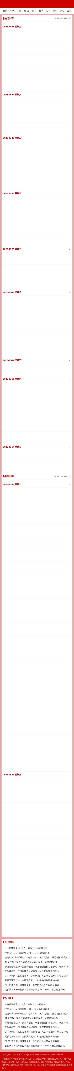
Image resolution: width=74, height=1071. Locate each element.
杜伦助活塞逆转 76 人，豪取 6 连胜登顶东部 (26, 948)
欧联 (62, 10)
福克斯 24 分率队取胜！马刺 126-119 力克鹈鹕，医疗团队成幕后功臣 (38, 957)
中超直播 (6, 37)
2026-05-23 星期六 (12, 229)
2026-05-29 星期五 (12, 330)
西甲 (41, 10)
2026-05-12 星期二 (12, 445)
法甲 (48, 10)
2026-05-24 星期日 (12, 269)
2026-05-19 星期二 (12, 128)
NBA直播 (6, 455)
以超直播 (6, 773)
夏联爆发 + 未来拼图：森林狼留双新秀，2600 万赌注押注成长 (35, 989)
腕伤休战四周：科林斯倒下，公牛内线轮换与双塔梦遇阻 (32, 984)
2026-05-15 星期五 (12, 26)
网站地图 (59, 1054)
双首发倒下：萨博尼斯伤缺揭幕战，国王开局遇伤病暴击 (32, 971)
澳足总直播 (7, 500)
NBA (12, 10)
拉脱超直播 (7, 667)
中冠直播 (6, 478)
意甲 (55, 10)
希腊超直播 (7, 717)
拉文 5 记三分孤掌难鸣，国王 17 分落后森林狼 (27, 952)
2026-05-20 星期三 (12, 178)
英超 (5, 10)
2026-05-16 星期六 (12, 88)
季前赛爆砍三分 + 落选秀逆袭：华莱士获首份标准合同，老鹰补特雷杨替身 (38, 966)
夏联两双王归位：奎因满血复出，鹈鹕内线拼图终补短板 (32, 980)
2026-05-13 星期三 (12, 707)
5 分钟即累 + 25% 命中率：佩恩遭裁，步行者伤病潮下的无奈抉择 (36, 975)
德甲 (33, 10)
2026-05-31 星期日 (12, 410)
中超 (19, 10)
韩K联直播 (7, 633)
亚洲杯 (70, 10)
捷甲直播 (6, 678)
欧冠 (26, 10)
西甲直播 (6, 762)
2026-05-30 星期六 (12, 348)
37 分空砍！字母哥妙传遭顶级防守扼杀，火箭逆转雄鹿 (31, 962)
